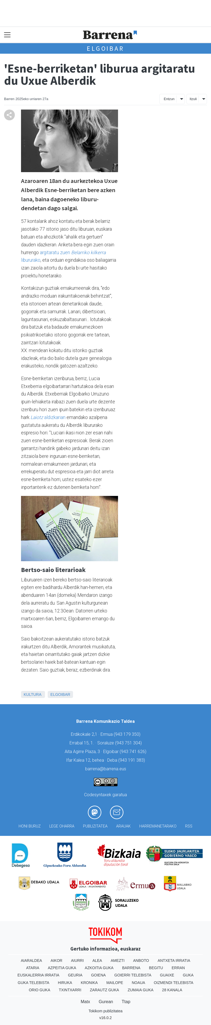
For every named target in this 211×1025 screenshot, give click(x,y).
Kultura (32, 694)
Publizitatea (95, 826)
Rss (188, 826)
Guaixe (167, 975)
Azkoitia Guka (99, 968)
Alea (97, 960)
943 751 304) (129, 742)
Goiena (98, 975)
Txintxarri (70, 990)
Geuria (75, 975)
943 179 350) (127, 734)
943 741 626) (133, 751)
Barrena (131, 968)
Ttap (126, 1001)
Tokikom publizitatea (105, 1011)
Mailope (114, 982)
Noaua (138, 982)
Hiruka (65, 982)
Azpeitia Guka (62, 968)
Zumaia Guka (141, 990)
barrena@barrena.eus (105, 768)
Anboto (141, 960)
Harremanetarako (158, 826)
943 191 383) (132, 760)
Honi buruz (30, 826)
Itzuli (193, 99)
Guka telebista (33, 982)
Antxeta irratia (174, 960)
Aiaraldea (31, 960)
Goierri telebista (132, 975)
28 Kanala (172, 990)
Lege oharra (61, 826)
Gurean (106, 1001)
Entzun (169, 99)
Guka (188, 975)
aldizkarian (47, 417)
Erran (178, 968)
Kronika (89, 982)
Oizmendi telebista (173, 982)
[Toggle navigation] (7, 35)
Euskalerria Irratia (38, 975)
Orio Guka (39, 990)
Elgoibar (105, 48)
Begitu (156, 968)
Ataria (32, 968)
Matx (85, 1001)
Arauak (123, 826)
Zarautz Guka (104, 990)
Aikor (57, 960)
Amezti (117, 960)
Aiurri (77, 960)
